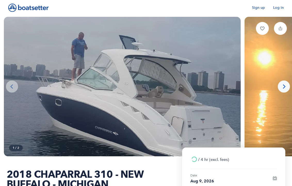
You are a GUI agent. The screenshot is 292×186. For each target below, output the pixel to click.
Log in (278, 7)
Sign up (258, 7)
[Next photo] (284, 87)
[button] (262, 28)
